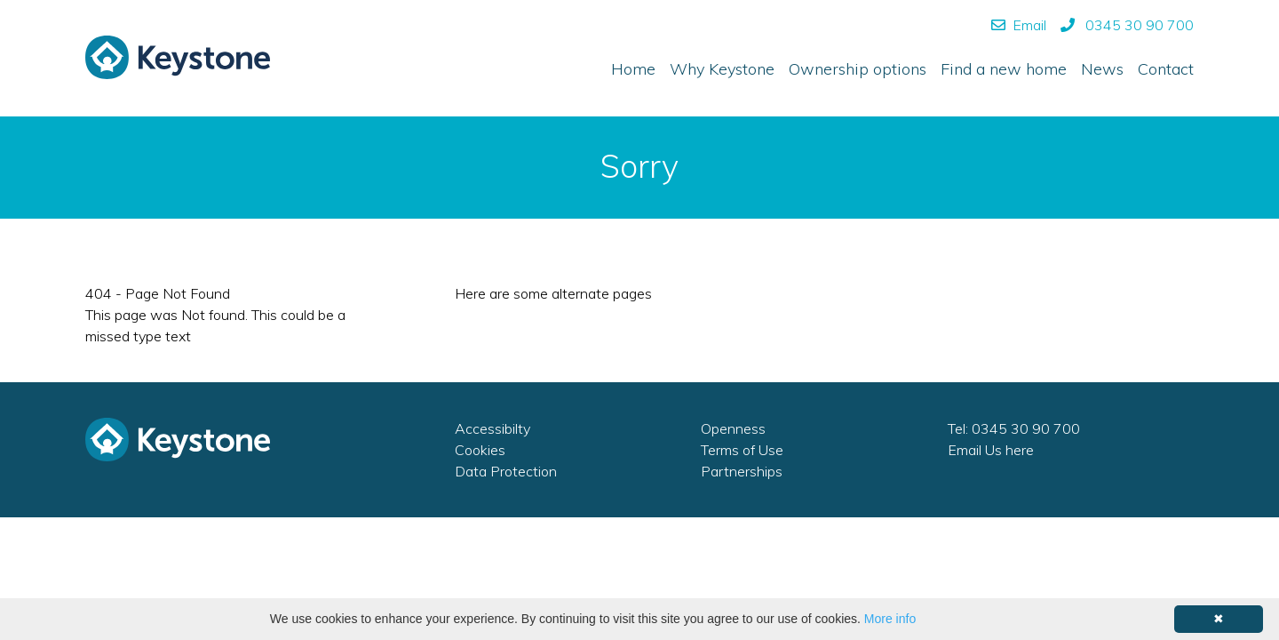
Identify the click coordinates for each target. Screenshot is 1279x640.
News (1102, 69)
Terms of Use (742, 450)
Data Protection (506, 471)
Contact (1166, 69)
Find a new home (1004, 69)
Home (633, 69)
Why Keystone (722, 69)
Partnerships (741, 471)
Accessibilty (492, 428)
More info (890, 619)
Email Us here (991, 450)
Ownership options (857, 69)
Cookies (480, 450)
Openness (733, 428)
